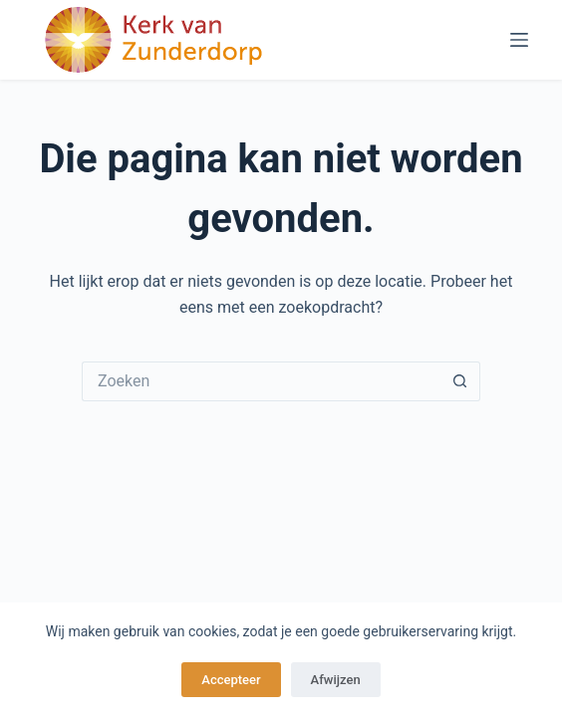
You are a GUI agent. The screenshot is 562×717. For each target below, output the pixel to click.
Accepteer (230, 679)
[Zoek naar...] (261, 381)
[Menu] (519, 40)
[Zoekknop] (460, 381)
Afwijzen (336, 679)
